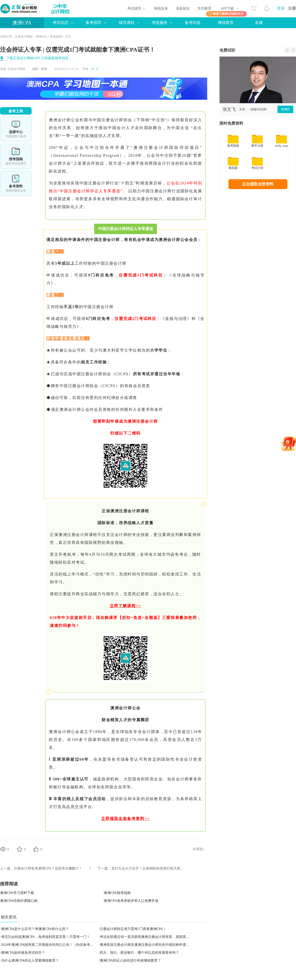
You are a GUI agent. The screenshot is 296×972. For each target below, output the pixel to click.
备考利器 (193, 22)
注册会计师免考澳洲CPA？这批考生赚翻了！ (48, 868)
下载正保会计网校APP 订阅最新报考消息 (37, 58)
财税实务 (161, 8)
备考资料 (15, 183)
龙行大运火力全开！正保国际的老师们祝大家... (147, 868)
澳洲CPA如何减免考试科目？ (23, 952)
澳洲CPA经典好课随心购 (18, 901)
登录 (281, 8)
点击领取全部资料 (258, 184)
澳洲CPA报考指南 (117, 893)
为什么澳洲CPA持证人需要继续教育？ (30, 960)
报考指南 (15, 156)
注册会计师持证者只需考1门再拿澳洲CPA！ (133, 929)
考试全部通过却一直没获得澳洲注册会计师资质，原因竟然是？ (148, 937)
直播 (259, 22)
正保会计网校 (24, 36)
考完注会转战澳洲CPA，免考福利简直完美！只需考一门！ (45, 937)
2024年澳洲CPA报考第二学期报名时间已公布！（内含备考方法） (51, 945)
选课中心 (15, 129)
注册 (292, 8)
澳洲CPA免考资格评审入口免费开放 (131, 901)
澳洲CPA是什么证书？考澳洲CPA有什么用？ (35, 929)
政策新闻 (56, 36)
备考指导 (93, 22)
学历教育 (204, 8)
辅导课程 (126, 22)
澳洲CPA (21, 22)
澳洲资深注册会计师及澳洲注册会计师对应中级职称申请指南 (146, 945)
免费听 (285, 109)
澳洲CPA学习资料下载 (17, 893)
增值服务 (159, 22)
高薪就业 (183, 8)
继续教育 (226, 22)
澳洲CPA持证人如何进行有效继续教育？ (130, 960)
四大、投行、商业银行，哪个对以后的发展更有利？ (139, 952)
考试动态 (60, 22)
